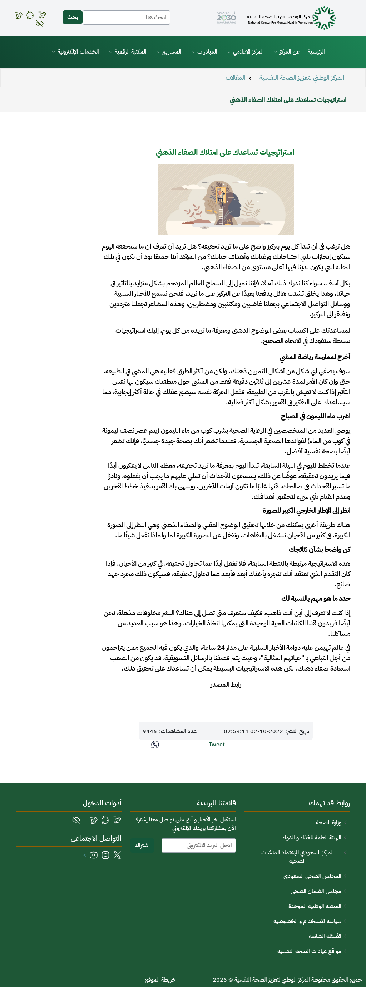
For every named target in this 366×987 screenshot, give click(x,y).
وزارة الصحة (328, 822)
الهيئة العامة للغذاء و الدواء (311, 837)
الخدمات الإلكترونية (78, 52)
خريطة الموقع (160, 980)
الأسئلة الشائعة (325, 936)
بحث (72, 17)
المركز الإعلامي (248, 52)
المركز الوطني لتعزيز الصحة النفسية (301, 77)
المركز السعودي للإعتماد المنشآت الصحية (297, 856)
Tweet (217, 744)
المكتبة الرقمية (131, 52)
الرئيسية (316, 52)
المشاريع (172, 52)
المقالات (236, 77)
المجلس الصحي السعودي (312, 876)
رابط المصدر (226, 684)
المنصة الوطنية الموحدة (314, 906)
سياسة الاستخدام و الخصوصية (307, 921)
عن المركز (290, 52)
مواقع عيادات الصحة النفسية (309, 951)
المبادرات (207, 52)
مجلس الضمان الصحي (316, 891)
